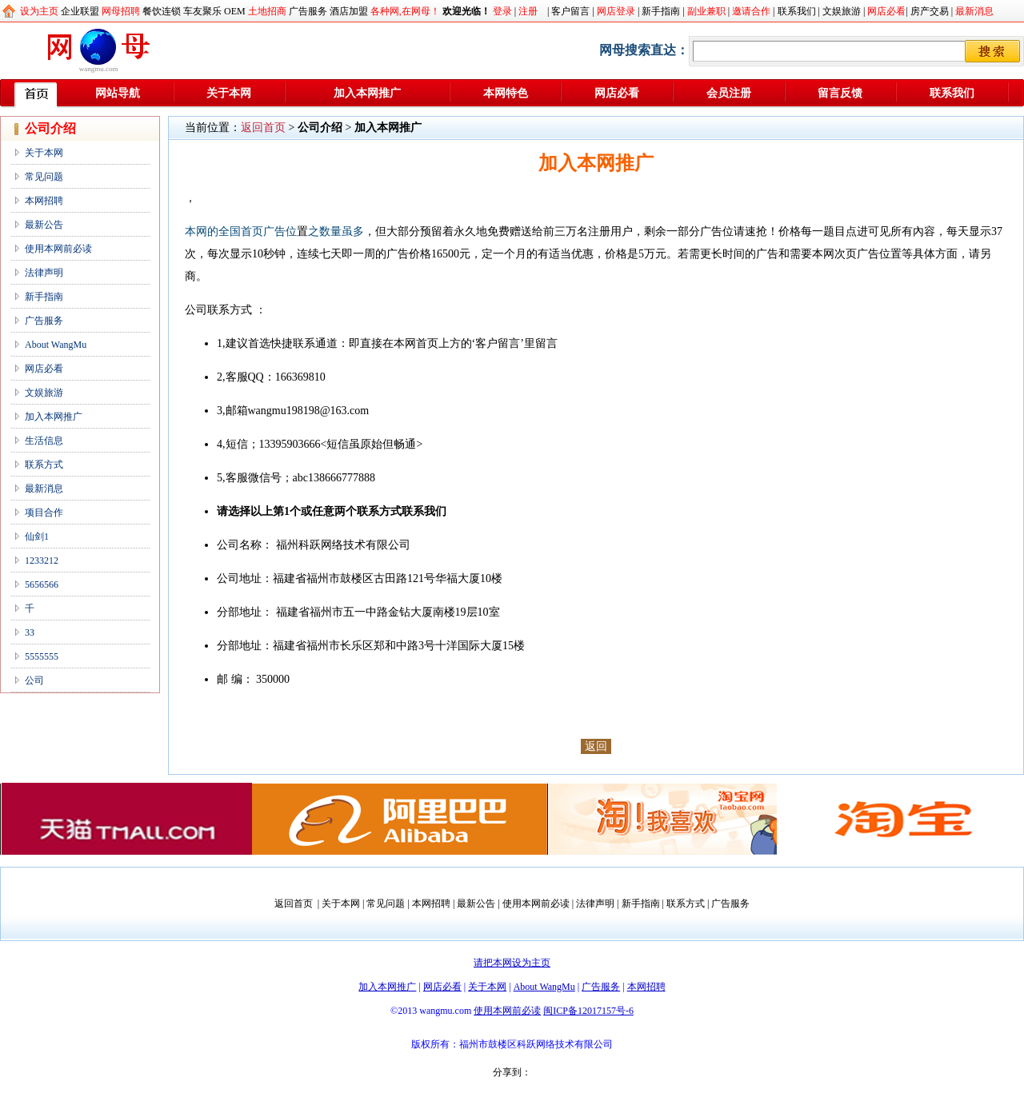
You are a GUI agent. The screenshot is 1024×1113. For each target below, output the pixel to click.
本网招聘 (44, 200)
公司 (34, 680)
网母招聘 (121, 11)
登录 (502, 11)
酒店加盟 (349, 11)
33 (29, 632)
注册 (528, 11)
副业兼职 (706, 11)
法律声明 (44, 272)
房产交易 (929, 11)
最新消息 (974, 11)
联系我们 (797, 11)
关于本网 (228, 93)
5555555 (41, 656)
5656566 (41, 584)
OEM (235, 11)
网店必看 (886, 11)
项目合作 (44, 512)
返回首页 (263, 128)
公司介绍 (320, 128)
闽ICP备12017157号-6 (588, 1010)
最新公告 (44, 224)
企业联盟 (80, 11)
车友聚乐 (202, 11)
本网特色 (505, 93)
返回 (596, 746)
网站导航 (117, 93)
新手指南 (661, 11)
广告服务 (308, 11)
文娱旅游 (841, 11)
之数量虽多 (336, 231)
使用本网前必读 (58, 248)
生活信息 (44, 440)
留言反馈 (840, 93)
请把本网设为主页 (512, 962)
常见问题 (44, 176)
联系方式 (44, 464)
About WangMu (55, 344)
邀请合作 (751, 11)
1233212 (41, 560)
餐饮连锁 (161, 11)
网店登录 (616, 11)
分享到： (512, 1072)
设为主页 (39, 11)
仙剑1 (37, 536)
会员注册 (728, 93)
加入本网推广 (367, 93)
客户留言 (570, 11)
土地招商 (267, 11)
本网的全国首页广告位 (241, 231)
